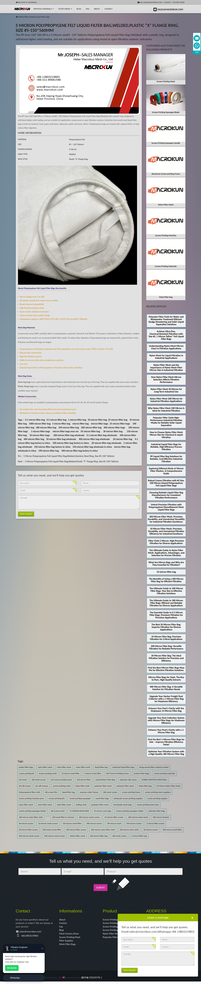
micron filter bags (99, 423)
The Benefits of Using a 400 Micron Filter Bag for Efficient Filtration (166, 580)
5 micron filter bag (61, 423)
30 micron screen (150, 829)
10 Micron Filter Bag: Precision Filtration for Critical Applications (166, 638)
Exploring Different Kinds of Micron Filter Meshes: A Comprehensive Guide (166, 471)
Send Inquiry (26, 514)
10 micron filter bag (166, 571)
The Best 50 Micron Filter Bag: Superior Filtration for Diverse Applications (166, 627)
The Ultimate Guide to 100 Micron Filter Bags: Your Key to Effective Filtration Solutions (166, 591)
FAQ (87, 9)
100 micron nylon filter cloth (31, 817)
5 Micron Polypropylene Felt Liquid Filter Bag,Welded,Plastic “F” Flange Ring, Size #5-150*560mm (72, 461)
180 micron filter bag (46, 427)
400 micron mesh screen (54, 836)
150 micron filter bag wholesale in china (92, 446)
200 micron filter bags (114, 427)
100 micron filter (84, 779)
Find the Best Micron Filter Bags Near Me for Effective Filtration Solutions (166, 669)
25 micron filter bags (120, 423)
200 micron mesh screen (89, 817)
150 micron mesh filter (72, 823)
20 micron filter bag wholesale (106, 443)
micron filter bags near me (66, 431)
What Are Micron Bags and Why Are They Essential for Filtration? (166, 563)
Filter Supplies (67, 942)
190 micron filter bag (48, 450)
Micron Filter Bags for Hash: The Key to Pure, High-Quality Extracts (166, 678)
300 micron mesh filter (172, 829)
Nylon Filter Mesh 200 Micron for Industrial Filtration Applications (166, 400)
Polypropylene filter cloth (29, 792)
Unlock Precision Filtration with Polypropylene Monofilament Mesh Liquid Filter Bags (166, 507)
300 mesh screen (110, 792)
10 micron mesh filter (70, 773)
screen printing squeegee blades (32, 811)
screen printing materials (164, 773)
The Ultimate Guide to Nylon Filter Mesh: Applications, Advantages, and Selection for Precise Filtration (166, 553)
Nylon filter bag (145, 786)
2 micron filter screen (155, 823)
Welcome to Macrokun (26, 2)
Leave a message (157, 917)
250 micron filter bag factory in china (52, 446)
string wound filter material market (154, 767)
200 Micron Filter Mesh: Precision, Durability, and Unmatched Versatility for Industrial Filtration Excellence (166, 519)
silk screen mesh (58, 811)
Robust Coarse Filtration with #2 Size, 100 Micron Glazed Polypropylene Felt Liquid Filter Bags (166, 483)
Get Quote (12, 968)
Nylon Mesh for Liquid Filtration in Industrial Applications (166, 356)
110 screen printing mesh (61, 779)
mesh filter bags (102, 798)
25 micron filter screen (113, 817)
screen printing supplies (157, 798)
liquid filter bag (101, 767)
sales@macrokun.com (32, 932)
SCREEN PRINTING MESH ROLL (154, 779)
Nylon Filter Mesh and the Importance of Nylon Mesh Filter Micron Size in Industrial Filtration (166, 367)
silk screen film (51, 792)
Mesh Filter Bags (68, 946)
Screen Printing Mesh (70, 938)
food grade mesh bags (122, 804)
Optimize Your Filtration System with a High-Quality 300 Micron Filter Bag (166, 752)
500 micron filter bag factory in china (71, 443)
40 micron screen (26, 823)
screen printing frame (131, 792)
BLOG (79, 9)
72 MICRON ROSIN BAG (79, 811)
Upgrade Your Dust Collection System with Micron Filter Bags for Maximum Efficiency (166, 720)
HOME (21, 17)
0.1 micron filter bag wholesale (102, 435)
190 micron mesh (114, 823)
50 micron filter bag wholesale (61, 439)
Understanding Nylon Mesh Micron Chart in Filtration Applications (166, 347)
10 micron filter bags (39, 435)
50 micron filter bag (97, 419)
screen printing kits (57, 798)
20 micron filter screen (28, 829)
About (97, 9)
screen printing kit (26, 773)
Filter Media (65, 9)
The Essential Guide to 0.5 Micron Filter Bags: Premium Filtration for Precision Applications (166, 615)
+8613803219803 (30, 936)
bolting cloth (81, 804)
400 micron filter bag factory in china (79, 450)
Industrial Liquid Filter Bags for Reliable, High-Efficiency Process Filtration (166, 447)
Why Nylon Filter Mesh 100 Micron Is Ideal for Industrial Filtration (166, 409)
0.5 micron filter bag (57, 419)
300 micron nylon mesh (138, 817)
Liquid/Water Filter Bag (105, 779)
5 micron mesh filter (92, 773)
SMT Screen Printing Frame (117, 773)
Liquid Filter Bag (42, 17)
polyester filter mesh (103, 786)
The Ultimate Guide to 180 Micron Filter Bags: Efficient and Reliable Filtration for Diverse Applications (166, 603)
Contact (167, 2)
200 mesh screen (119, 836)
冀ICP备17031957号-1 (91, 980)
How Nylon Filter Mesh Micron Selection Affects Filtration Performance (166, 380)
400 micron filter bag (34, 439)
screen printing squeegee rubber (130, 811)
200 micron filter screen (76, 829)
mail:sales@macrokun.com (149, 2)
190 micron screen (134, 823)
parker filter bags (26, 767)
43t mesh (23, 779)
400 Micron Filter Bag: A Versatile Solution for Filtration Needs (166, 688)
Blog (61, 931)
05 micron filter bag (90, 431)
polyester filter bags (156, 811)
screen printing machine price (31, 798)
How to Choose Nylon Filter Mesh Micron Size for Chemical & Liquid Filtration (166, 435)
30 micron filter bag (112, 431)
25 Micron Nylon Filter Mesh (168, 786)
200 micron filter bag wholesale (68, 435)
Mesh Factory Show (69, 935)
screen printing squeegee (80, 798)
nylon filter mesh (45, 767)
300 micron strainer (161, 817)
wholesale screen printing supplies (128, 798)
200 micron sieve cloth (129, 829)
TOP (197, 52)
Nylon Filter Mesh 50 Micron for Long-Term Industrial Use (166, 390)
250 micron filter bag (68, 427)
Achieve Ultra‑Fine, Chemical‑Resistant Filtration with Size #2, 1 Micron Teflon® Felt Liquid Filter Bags (166, 335)
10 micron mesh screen (48, 823)
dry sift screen (25, 786)
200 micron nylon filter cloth (103, 829)
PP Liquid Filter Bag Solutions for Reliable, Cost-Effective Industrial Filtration (166, 459)
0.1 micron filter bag (35, 419)
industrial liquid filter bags (123, 767)
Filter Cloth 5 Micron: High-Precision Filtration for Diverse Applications (166, 542)
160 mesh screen (39, 779)
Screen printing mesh (48, 773)
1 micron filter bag (77, 419)
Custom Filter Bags (141, 773)
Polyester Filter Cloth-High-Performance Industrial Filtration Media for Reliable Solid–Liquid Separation (166, 421)
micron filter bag (80, 423)
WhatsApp (15, 978)
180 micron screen (94, 823)
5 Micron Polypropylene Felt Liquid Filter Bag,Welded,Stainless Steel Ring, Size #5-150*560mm (69, 456)
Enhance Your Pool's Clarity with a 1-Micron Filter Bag (166, 731)
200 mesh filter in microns (63, 817)
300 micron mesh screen (29, 836)
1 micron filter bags (40, 431)
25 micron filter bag (117, 419)
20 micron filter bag (122, 439)
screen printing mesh (62, 786)
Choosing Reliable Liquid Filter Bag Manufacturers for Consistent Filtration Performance (166, 495)
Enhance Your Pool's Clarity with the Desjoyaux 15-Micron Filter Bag (166, 709)
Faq (61, 927)
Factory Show (179, 2)
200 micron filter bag (91, 427)
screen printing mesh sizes (148, 804)
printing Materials (43, 9)
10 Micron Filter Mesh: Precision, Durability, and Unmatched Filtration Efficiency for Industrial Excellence (166, 531)
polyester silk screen (128, 779)
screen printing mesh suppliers (158, 792)
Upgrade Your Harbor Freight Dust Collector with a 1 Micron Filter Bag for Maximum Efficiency (166, 699)
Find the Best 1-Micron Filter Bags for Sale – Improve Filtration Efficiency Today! (166, 742)
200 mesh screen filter (52, 829)
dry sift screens (41, 786)
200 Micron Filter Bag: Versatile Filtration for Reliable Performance (166, 647)
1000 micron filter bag (40, 423)
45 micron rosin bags (102, 811)
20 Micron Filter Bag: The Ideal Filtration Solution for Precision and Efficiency (166, 658)
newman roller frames (89, 792)
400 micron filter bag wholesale (94, 439)
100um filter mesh (77, 836)
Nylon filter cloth (82, 786)
